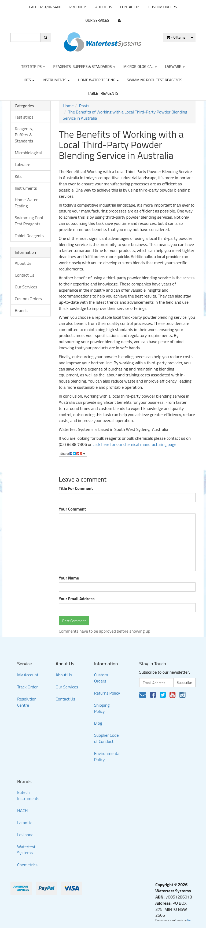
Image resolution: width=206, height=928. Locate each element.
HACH (22, 810)
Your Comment (72, 509)
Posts (84, 105)
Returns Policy (107, 693)
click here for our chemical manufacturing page (134, 444)
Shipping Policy (102, 708)
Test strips (33, 66)
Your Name (69, 578)
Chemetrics (27, 864)
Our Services (97, 20)
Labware (175, 66)
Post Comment (74, 620)
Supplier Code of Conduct (106, 738)
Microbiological (140, 66)
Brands (21, 310)
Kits (29, 80)
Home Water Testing (98, 80)
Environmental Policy (107, 756)
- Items (176, 37)
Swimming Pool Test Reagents (154, 80)
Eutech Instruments (28, 795)
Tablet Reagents (103, 93)
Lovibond (25, 834)
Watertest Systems (26, 849)
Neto (190, 920)
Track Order (27, 687)
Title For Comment (76, 488)
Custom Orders (162, 7)
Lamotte (24, 822)
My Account (27, 675)
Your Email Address (76, 599)
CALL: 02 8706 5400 (45, 7)
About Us (103, 7)
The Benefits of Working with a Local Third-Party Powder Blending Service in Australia (125, 115)
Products (78, 7)
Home (68, 105)
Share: (72, 453)
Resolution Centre (26, 702)
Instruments (56, 80)
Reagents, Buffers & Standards (84, 66)
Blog (98, 723)
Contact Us (130, 7)
